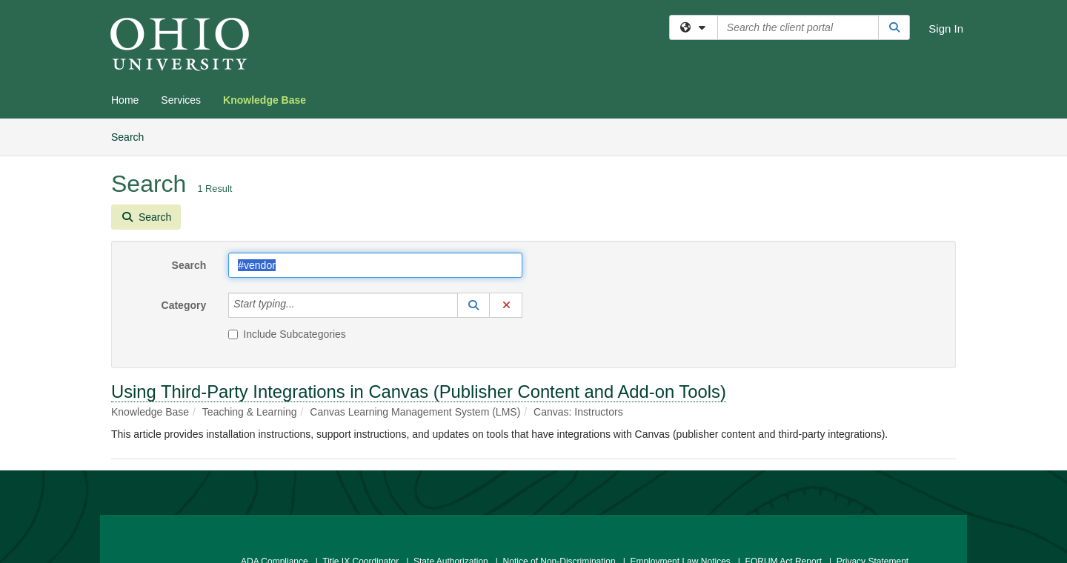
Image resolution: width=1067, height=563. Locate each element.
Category (184, 305)
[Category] (303, 305)
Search (133, 136)
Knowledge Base (264, 100)
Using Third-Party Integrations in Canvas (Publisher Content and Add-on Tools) (418, 392)
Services (181, 100)
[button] (473, 305)
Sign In (945, 28)
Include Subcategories (287, 334)
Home (125, 100)
